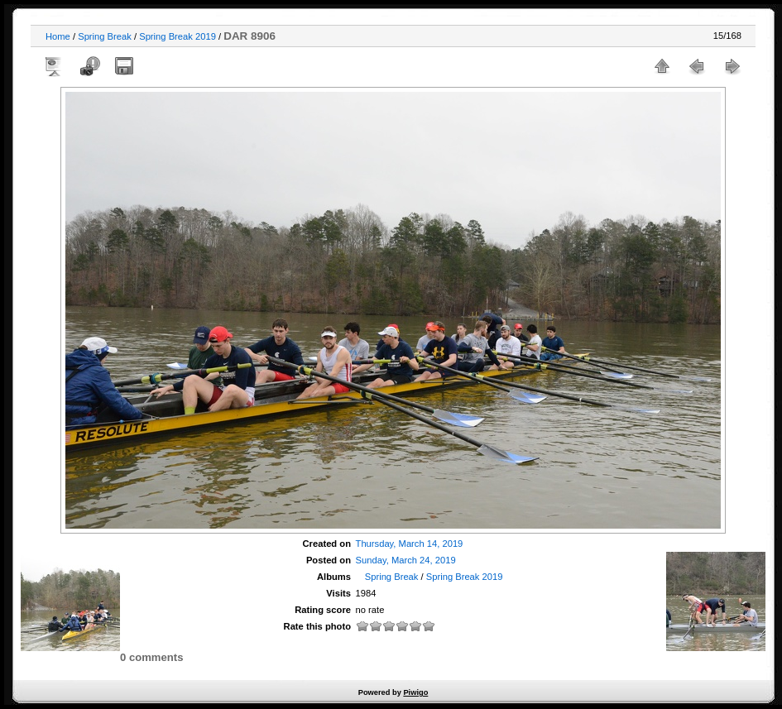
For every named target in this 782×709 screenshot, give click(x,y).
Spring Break (105, 36)
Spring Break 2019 (178, 36)
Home (58, 36)
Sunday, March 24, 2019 (406, 560)
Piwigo (415, 692)
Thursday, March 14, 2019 (409, 544)
